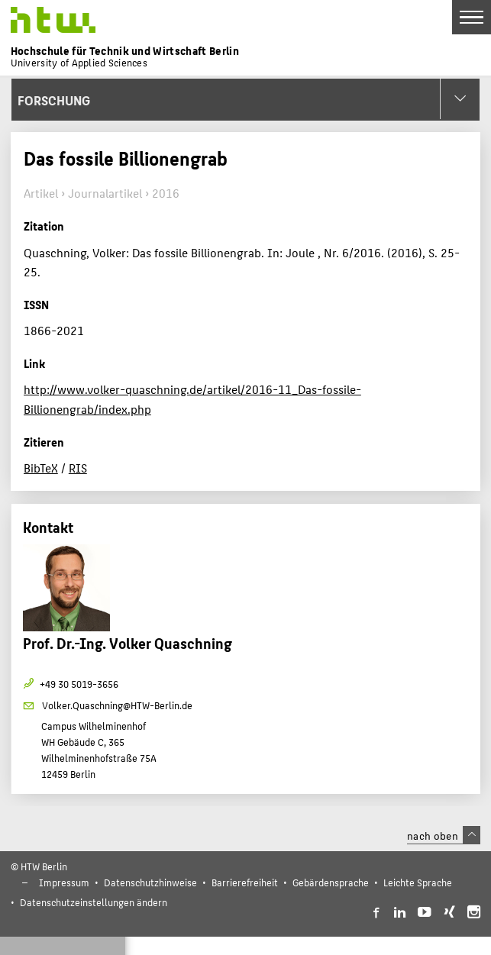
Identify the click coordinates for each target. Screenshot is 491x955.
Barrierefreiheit (245, 882)
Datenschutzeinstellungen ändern (93, 902)
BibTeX (41, 467)
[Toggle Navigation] (471, 17)
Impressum (64, 882)
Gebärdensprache (330, 882)
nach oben (443, 835)
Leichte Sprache (417, 882)
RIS (78, 467)
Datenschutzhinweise (150, 882)
